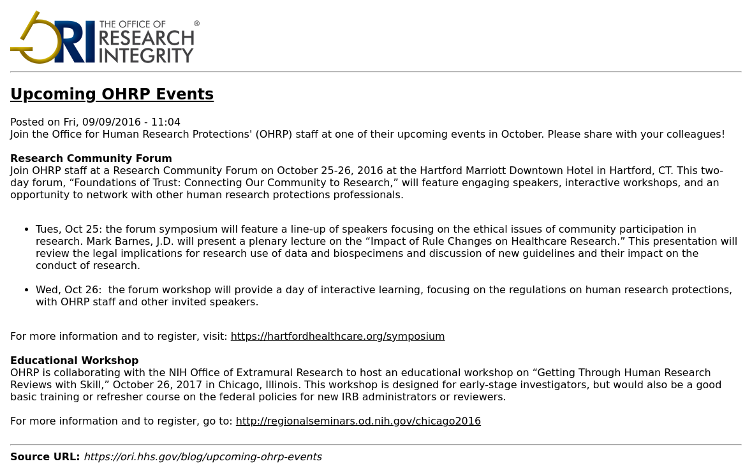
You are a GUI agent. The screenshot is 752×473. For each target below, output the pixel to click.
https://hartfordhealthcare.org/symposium (338, 336)
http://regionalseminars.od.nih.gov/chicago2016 (358, 421)
